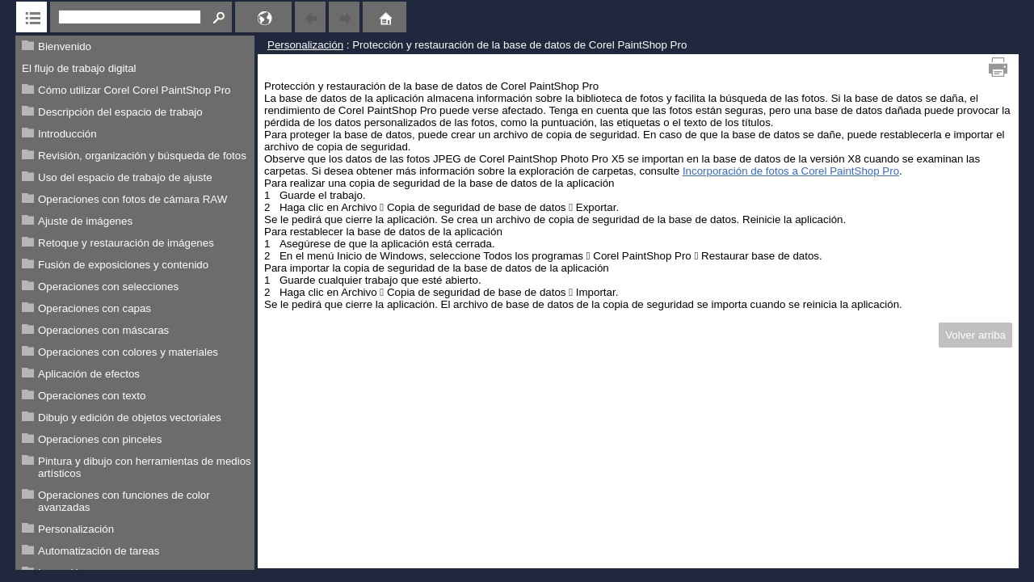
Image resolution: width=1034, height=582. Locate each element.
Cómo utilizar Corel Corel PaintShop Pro (134, 90)
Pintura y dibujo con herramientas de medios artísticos (144, 467)
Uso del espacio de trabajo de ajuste (125, 177)
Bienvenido (64, 46)
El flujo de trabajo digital (79, 68)
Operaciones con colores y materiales (128, 352)
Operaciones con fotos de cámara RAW (132, 199)
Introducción (67, 134)
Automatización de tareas (98, 551)
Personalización (76, 529)
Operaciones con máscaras (103, 330)
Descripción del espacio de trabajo (120, 112)
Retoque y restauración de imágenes (126, 243)
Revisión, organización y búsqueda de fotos (142, 156)
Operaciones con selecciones (108, 286)
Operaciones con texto (91, 396)
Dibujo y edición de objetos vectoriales (129, 417)
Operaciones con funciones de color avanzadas (124, 501)
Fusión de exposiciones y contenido (123, 265)
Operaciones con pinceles (100, 439)
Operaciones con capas (94, 308)
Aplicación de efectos (89, 374)
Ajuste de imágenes (85, 221)
